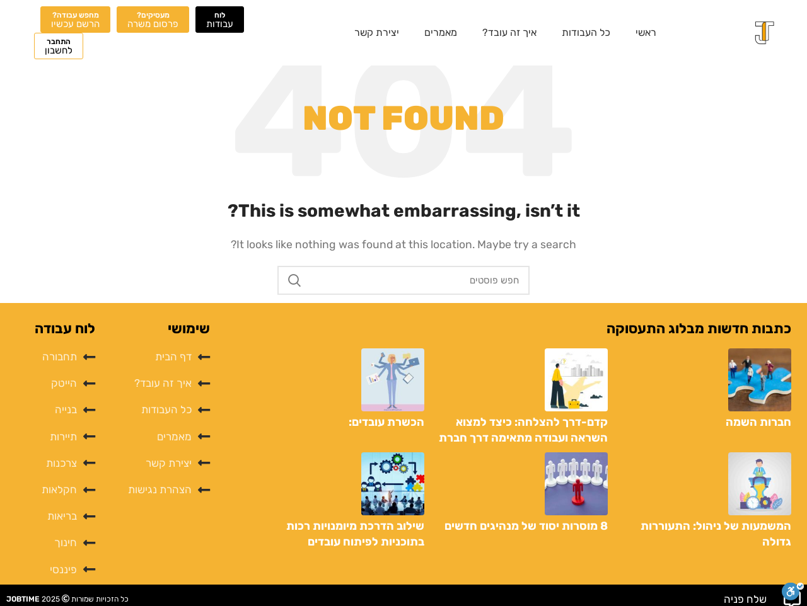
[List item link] (158, 356)
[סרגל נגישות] (793, 591)
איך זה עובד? (509, 32)
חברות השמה (758, 422)
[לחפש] (403, 280)
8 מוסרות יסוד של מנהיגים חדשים (526, 526)
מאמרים (440, 32)
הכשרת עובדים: (386, 422)
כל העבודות (586, 32)
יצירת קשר (376, 32)
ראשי (646, 32)
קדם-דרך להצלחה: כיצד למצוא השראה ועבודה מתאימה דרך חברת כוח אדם (523, 437)
